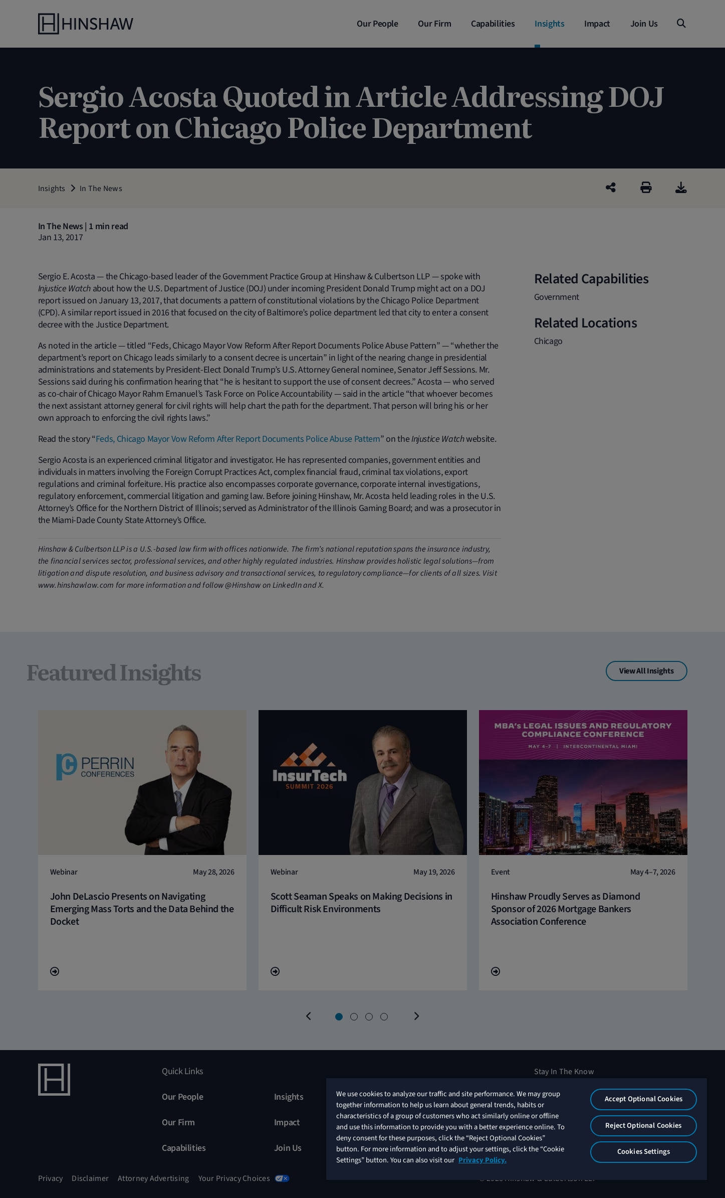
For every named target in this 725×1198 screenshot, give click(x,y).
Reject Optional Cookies (643, 1125)
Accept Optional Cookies (643, 1099)
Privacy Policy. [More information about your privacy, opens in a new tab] (482, 1160)
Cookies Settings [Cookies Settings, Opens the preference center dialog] (643, 1151)
